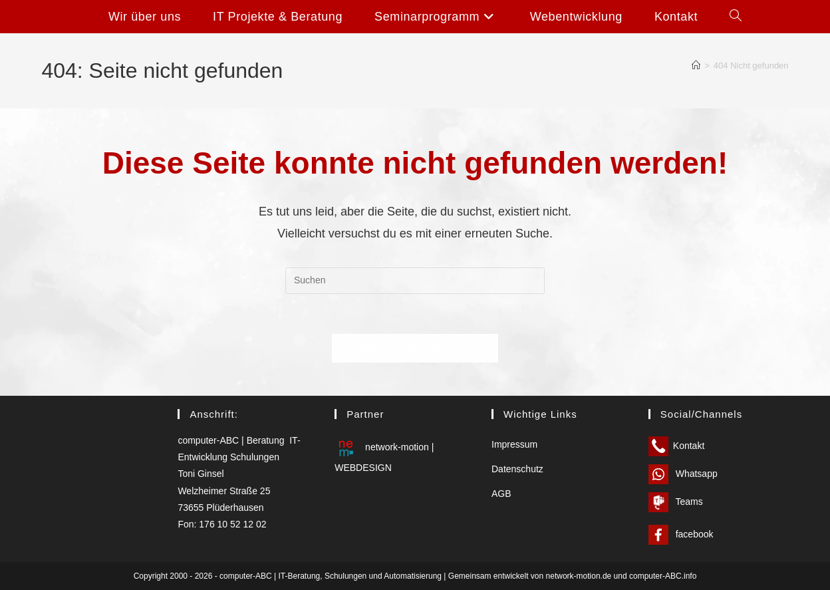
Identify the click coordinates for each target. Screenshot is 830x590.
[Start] (696, 66)
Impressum (514, 444)
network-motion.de (579, 576)
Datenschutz (517, 469)
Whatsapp (683, 473)
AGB (501, 493)
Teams (675, 501)
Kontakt (676, 445)
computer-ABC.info (662, 576)
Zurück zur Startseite (415, 348)
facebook (681, 534)
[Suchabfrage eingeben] (415, 280)
